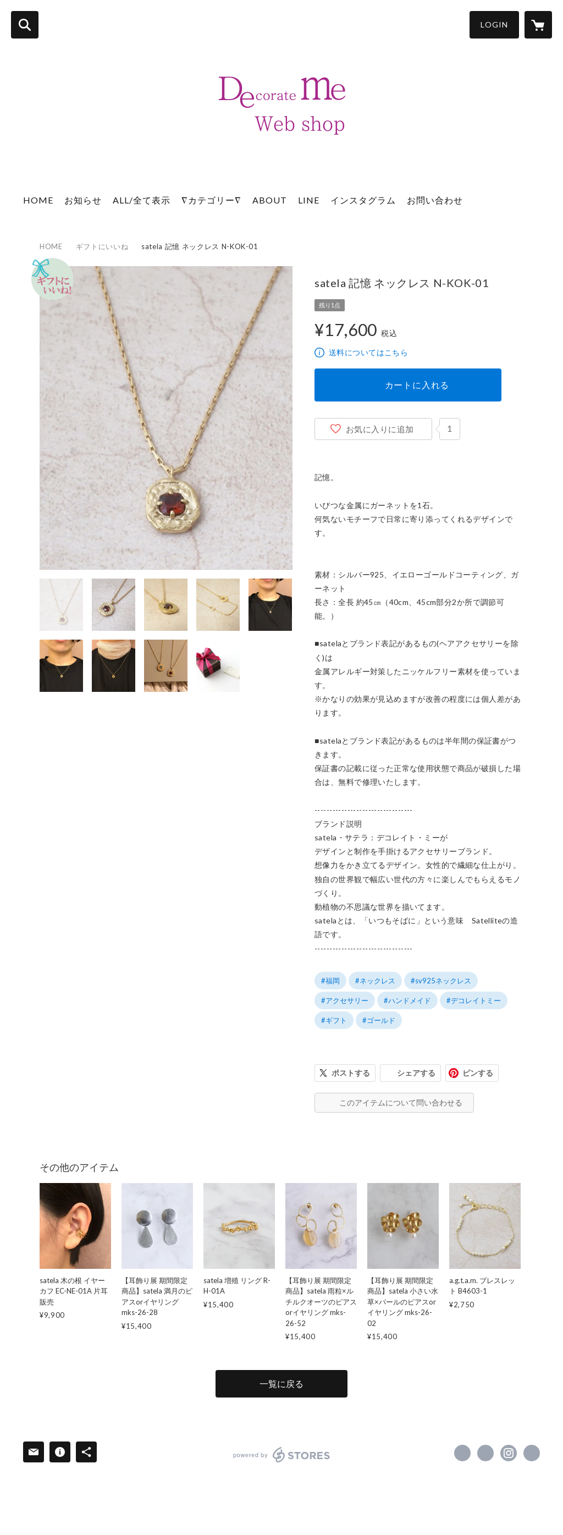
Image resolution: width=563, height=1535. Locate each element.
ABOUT (269, 200)
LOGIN (494, 24)
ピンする (477, 1072)
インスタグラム (363, 200)
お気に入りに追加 (380, 429)
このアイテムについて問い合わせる (400, 1102)
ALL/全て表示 (141, 200)
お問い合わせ (435, 200)
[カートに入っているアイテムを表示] (538, 24)
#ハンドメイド (407, 1000)
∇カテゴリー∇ (211, 200)
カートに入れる (417, 384)
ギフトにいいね (102, 246)
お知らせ (83, 200)
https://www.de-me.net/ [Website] (531, 1453)
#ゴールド (378, 1020)
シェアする (416, 1072)
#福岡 (330, 980)
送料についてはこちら (368, 352)
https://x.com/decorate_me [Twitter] (485, 1453)
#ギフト (334, 1020)
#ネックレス (375, 980)
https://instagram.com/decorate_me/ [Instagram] (508, 1453)
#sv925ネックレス (441, 980)
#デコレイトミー (473, 1000)
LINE (308, 200)
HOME (38, 200)
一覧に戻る (281, 1383)
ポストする (351, 1072)
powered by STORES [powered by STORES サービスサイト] (281, 1454)
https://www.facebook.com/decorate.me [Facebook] (462, 1453)
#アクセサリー (344, 1000)
